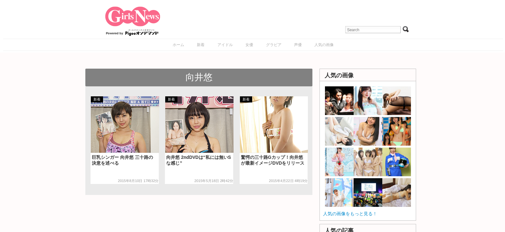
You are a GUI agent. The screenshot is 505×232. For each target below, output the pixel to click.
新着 (201, 45)
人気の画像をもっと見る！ (350, 213)
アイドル (225, 45)
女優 (249, 45)
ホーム (178, 45)
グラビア (273, 45)
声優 (298, 45)
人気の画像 (324, 45)
